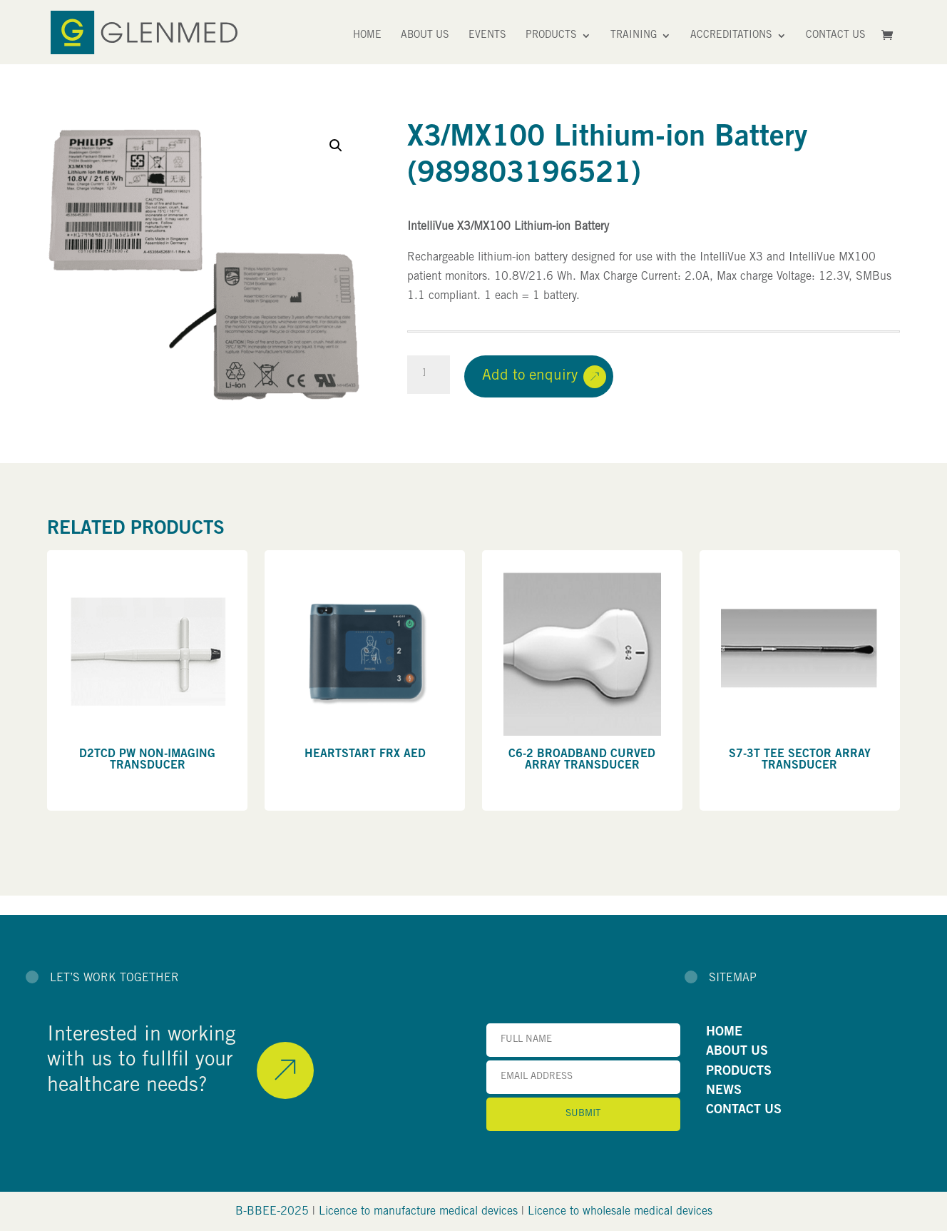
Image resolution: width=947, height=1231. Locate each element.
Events (487, 36)
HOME (724, 1032)
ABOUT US (737, 1051)
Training (633, 36)
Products (551, 36)
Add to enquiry (530, 376)
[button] (336, 145)
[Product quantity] (428, 374)
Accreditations (731, 36)
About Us (425, 36)
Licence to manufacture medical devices (418, 1211)
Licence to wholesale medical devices (620, 1211)
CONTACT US (744, 1110)
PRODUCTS (739, 1071)
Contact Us (836, 36)
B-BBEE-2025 (272, 1211)
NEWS (724, 1091)
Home (367, 36)
